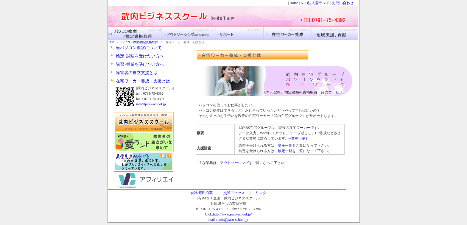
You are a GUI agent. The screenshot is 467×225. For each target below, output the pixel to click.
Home (293, 3)
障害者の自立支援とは (137, 73)
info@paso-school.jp (151, 104)
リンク (261, 193)
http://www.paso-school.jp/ (232, 214)
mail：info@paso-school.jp (228, 220)
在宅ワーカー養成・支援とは (143, 81)
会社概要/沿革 (201, 193)
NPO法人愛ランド (315, 3)
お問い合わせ (343, 3)
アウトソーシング (234, 163)
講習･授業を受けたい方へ (140, 64)
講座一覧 (285, 145)
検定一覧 (285, 151)
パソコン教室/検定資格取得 (139, 42)
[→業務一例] (297, 138)
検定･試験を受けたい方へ (140, 56)
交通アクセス (234, 193)
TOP (112, 42)
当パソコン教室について (139, 48)
